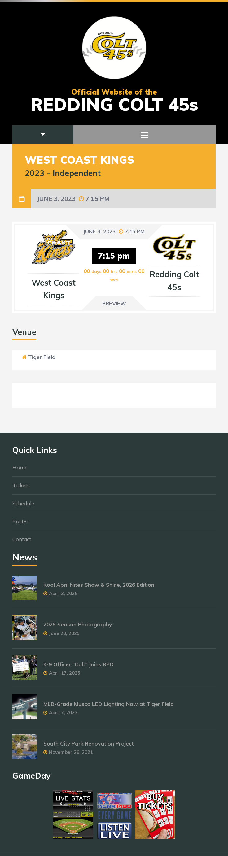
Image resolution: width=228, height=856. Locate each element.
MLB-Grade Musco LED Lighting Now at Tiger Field (108, 706)
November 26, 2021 (71, 755)
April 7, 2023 (63, 715)
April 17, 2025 (64, 676)
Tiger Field (41, 357)
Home (20, 470)
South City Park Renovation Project (88, 746)
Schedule (23, 506)
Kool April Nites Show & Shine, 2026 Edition (98, 588)
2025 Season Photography (77, 627)
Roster (20, 524)
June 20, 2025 (64, 636)
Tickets (21, 488)
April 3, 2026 (63, 596)
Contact (21, 542)
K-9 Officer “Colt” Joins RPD (78, 667)
